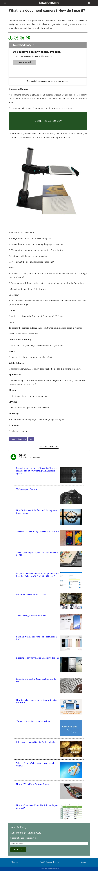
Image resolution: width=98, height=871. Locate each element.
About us (14, 862)
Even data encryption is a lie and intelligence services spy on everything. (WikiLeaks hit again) (36, 471)
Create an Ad (24, 62)
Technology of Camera (26, 489)
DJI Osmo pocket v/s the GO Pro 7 (32, 594)
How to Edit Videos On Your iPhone (32, 784)
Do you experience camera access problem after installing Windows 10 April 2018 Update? (37, 574)
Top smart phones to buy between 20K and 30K (37, 531)
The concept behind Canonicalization (33, 721)
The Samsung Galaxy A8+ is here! (31, 615)
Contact (84, 862)
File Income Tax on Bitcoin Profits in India (35, 742)
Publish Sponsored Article (49, 862)
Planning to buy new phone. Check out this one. (37, 658)
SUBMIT (18, 849)
